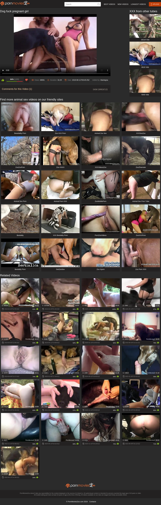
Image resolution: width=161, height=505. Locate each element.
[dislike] (26, 80)
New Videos (123, 4)
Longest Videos (138, 4)
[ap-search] (82, 4)
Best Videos (109, 4)
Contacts (92, 502)
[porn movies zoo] (15, 3)
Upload (155, 4)
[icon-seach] (98, 4)
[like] (2, 80)
